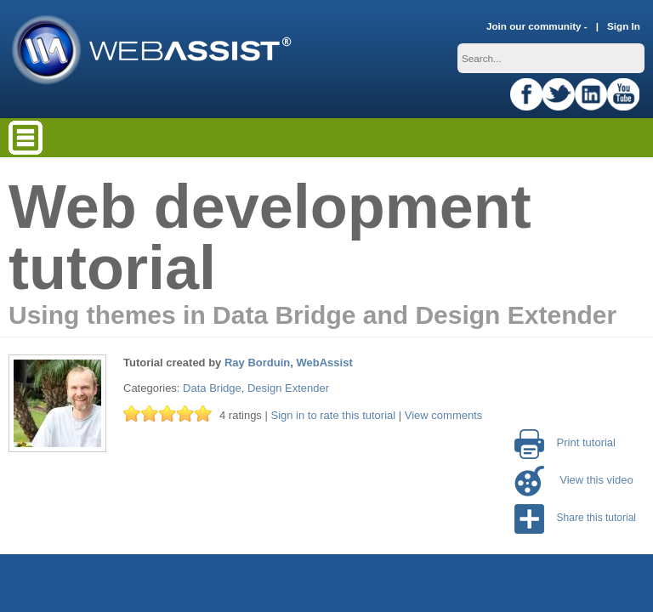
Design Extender (288, 388)
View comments (444, 415)
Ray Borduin (257, 362)
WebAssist (325, 362)
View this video (573, 479)
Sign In (623, 25)
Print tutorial (565, 442)
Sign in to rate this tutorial (332, 415)
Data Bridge (212, 388)
